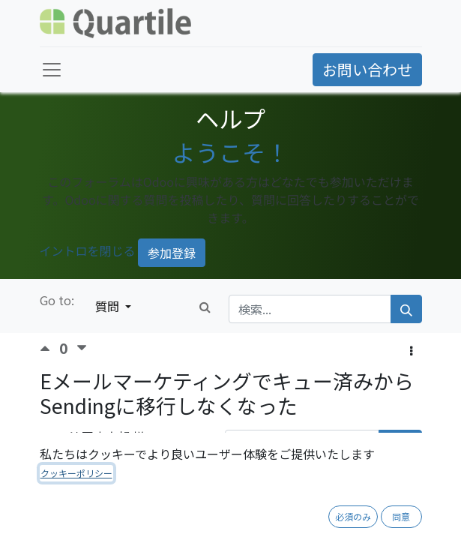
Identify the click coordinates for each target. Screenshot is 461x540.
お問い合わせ (367, 69)
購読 (400, 444)
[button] (411, 350)
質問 (108, 306)
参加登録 (172, 253)
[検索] (406, 309)
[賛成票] (49, 348)
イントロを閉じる (88, 251)
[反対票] (81, 348)
